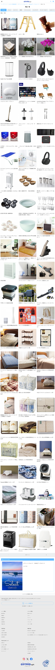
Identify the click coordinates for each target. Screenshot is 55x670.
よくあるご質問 (4, 644)
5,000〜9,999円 (4, 634)
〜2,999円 (3, 630)
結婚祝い (2, 615)
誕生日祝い (3, 613)
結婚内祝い (3, 617)
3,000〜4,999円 (4, 632)
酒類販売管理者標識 (31, 644)
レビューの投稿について (6, 600)
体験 (21, 10)
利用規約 (29, 642)
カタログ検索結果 (12, 4)
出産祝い (2, 619)
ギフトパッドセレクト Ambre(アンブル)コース (28, 4)
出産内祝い (3, 621)
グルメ (9, 10)
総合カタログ (30, 613)
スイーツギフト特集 (31, 632)
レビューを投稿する (27, 603)
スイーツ (15, 10)
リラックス (29, 621)
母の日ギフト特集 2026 (31, 630)
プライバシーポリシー (31, 651)
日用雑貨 (3, 10)
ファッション (27, 10)
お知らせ (2, 642)
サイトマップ (3, 651)
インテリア (35, 10)
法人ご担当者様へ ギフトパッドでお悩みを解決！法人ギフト (38, 634)
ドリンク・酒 (30, 619)
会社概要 (29, 653)
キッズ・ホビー (43, 10)
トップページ (4, 4)
